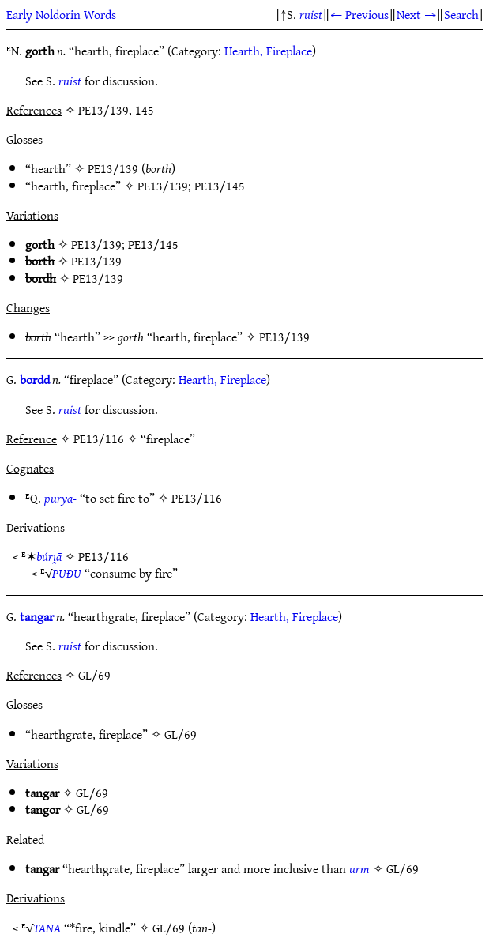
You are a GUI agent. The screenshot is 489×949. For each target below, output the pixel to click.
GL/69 (180, 734)
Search (461, 14)
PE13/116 (196, 498)
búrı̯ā (49, 556)
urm (359, 868)
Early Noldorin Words (61, 14)
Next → (416, 14)
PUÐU (66, 573)
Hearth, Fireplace (268, 51)
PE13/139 (113, 168)
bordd (35, 379)
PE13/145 (219, 186)
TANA (47, 928)
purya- (60, 498)
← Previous (359, 14)
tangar (37, 616)
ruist (310, 14)
